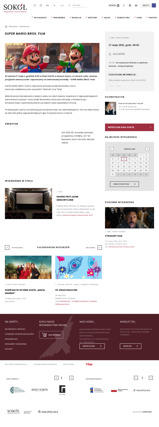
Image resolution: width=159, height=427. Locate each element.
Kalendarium (24, 26)
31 (112, 174)
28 (135, 170)
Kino (60, 192)
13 (129, 163)
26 (124, 170)
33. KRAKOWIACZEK (66, 290)
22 (141, 167)
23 (146, 167)
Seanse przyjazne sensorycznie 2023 (78, 215)
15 (140, 163)
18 (118, 167)
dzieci (111, 86)
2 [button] (64, 378)
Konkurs (85, 284)
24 (113, 170)
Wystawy (92, 17)
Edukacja (76, 17)
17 (112, 167)
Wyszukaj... (77, 5)
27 (129, 170)
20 (129, 167)
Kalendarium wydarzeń (53, 247)
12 (124, 163)
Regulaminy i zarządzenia (15, 344)
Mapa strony (68, 364)
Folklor (60, 284)
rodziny (118, 86)
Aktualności (40, 17)
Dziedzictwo (123, 17)
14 (135, 163)
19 (124, 167)
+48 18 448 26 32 (129, 107)
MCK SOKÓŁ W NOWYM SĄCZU (16, 364)
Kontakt (153, 17)
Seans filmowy (122, 38)
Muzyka (69, 284)
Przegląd (94, 284)
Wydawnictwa (11, 339)
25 (118, 170)
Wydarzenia (59, 17)
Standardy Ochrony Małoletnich (19, 334)
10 (113, 163)
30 (146, 170)
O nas (139, 17)
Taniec (77, 284)
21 (135, 167)
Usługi (107, 17)
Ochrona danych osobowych (45, 364)
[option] (52, 58)
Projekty (9, 349)
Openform (147, 412)
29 (141, 170)
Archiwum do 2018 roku (15, 329)
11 (118, 163)
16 (146, 163)
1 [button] (61, 378)
